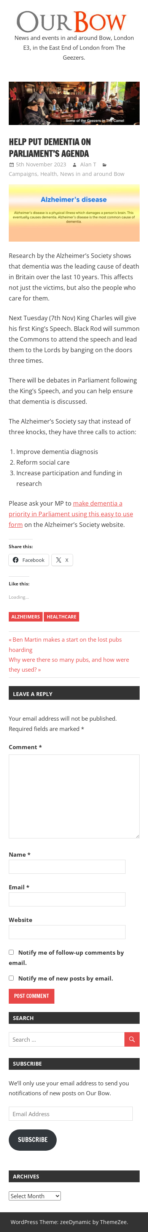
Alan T (88, 164)
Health (48, 173)
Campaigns (23, 173)
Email (19, 887)
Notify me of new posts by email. (65, 978)
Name (19, 854)
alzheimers (25, 617)
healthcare (61, 617)
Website (20, 920)
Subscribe (33, 1139)
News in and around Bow (92, 173)
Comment (25, 747)
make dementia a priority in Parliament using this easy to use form (71, 514)
